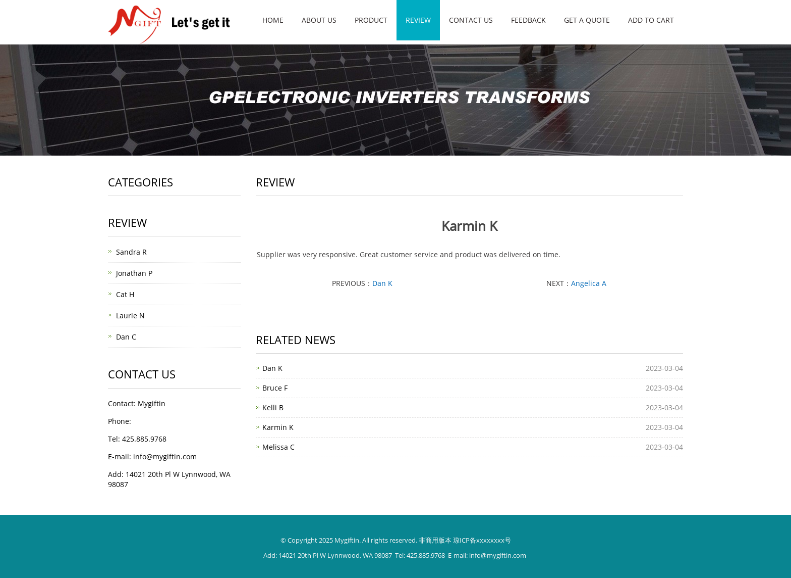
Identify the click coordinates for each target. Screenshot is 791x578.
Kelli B (273, 407)
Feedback (528, 20)
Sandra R (131, 252)
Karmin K (278, 427)
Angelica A (588, 283)
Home (273, 20)
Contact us (471, 20)
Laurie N (130, 315)
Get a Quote (587, 20)
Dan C (126, 337)
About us (319, 20)
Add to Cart (651, 20)
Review (418, 20)
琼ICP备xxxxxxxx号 (482, 540)
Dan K (382, 283)
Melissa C (278, 447)
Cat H (125, 294)
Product (371, 20)
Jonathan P (134, 273)
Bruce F (275, 388)
